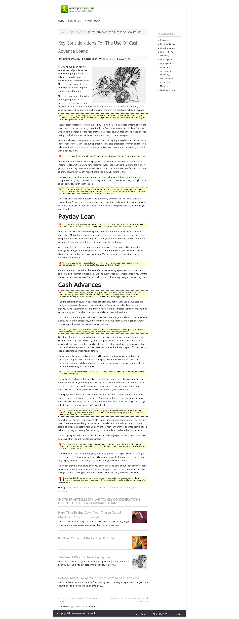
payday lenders (116, 487)
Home (61, 20)
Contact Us (74, 20)
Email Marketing (167, 44)
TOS (165, 614)
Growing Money (167, 48)
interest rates (79, 147)
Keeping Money (167, 59)
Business (164, 40)
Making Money (167, 63)
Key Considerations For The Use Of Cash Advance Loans (115, 32)
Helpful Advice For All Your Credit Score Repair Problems (98, 578)
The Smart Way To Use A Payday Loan (85, 557)
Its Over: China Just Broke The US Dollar (86, 538)
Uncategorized (167, 78)
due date (87, 487)
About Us (157, 614)
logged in (73, 606)
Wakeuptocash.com (81, 613)
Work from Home (168, 90)
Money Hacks (76, 32)
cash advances (74, 487)
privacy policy (92, 20)
